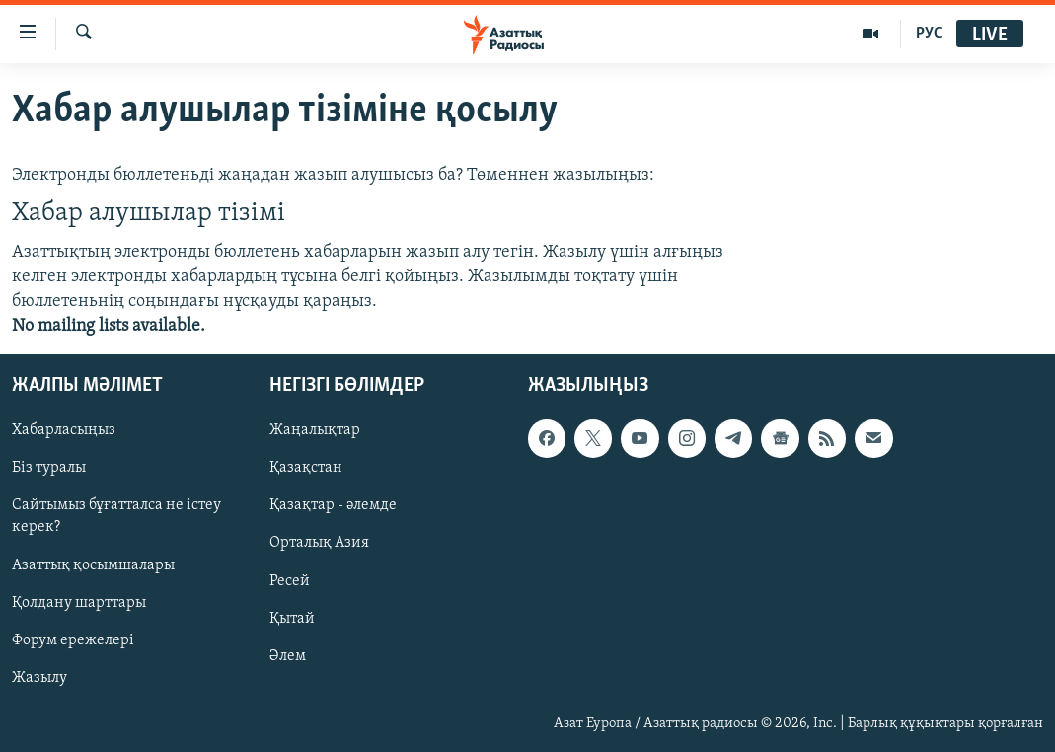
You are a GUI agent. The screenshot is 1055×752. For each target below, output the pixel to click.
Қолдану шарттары (79, 603)
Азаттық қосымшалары (93, 565)
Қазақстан (305, 469)
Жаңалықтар (314, 431)
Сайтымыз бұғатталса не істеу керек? (116, 517)
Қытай (292, 619)
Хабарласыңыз (63, 431)
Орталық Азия (319, 544)
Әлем (287, 656)
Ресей (289, 581)
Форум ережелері (73, 640)
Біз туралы (49, 469)
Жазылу (39, 678)
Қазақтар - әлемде (333, 506)
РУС (929, 33)
